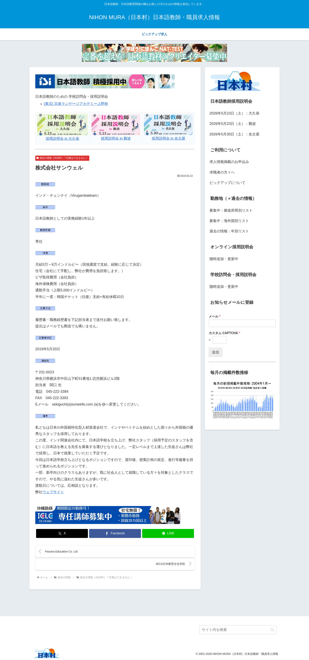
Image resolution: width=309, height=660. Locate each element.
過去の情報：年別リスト (229, 231)
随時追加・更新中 (224, 259)
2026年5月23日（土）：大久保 (234, 113)
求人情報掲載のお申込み (229, 162)
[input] (238, 630)
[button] (272, 630)
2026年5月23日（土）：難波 (233, 124)
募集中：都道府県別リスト (231, 210)
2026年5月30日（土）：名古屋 (234, 134)
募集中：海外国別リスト (229, 221)
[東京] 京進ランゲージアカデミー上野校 (76, 104)
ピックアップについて (227, 183)
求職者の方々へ (222, 172)
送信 (215, 352)
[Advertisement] (154, 603)
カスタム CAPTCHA (224, 333)
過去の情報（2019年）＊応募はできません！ (62, 158)
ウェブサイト (53, 492)
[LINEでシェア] (168, 533)
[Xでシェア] (62, 533)
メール (214, 316)
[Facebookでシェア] (115, 533)
